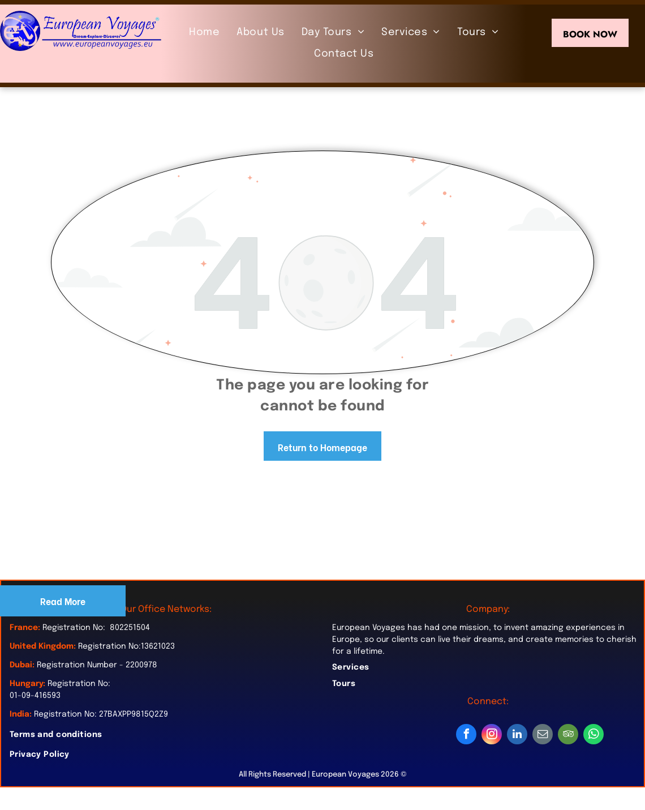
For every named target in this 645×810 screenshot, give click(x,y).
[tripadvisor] (568, 735)
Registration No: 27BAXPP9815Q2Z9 (101, 714)
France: (25, 628)
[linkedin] (517, 735)
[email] (542, 735)
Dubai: (22, 665)
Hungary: (27, 684)
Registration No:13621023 (126, 646)
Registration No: (79, 684)
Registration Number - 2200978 (97, 665)
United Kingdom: (43, 646)
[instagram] (491, 735)
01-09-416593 (35, 696)
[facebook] (466, 735)
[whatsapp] (593, 735)
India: (21, 714)
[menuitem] (204, 32)
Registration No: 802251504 (96, 628)
